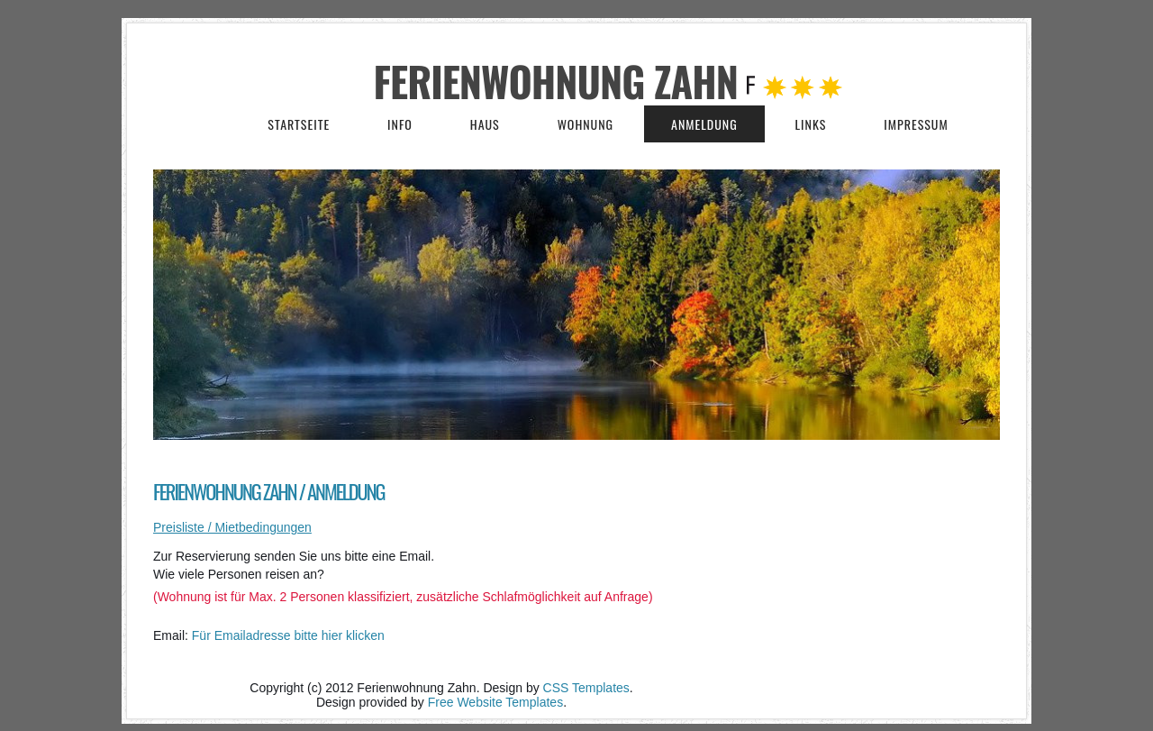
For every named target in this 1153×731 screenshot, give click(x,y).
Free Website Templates (495, 702)
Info (400, 123)
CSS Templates (586, 688)
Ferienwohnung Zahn (561, 80)
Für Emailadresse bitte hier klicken (288, 635)
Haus (485, 123)
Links (811, 123)
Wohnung (585, 123)
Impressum (916, 123)
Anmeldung (704, 123)
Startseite (299, 123)
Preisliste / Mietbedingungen (232, 527)
